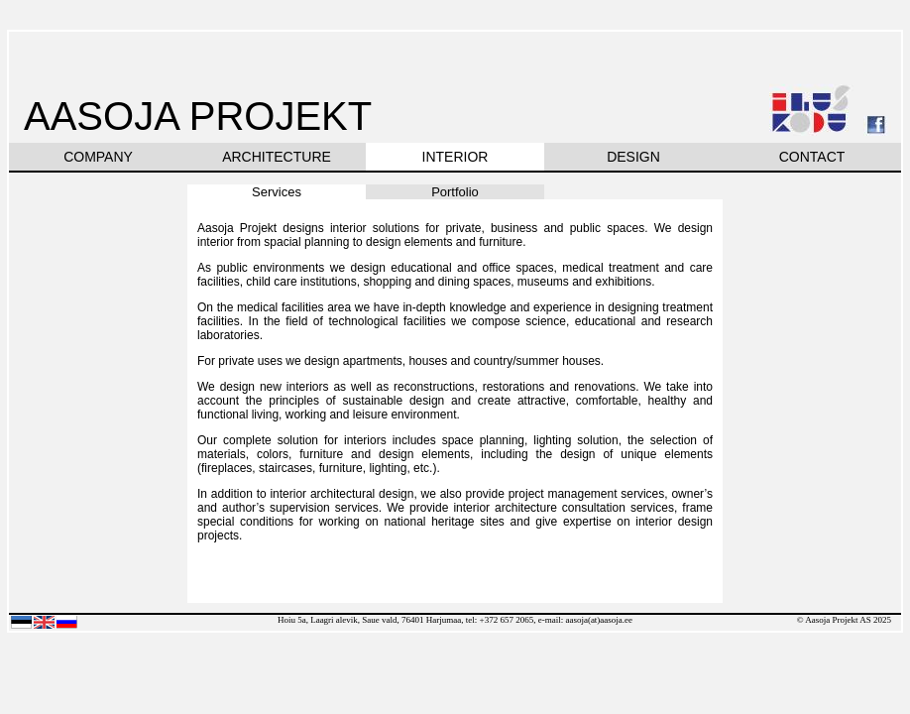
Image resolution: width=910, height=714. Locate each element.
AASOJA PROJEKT (198, 116)
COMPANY (98, 157)
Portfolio (455, 191)
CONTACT (812, 157)
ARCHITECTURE (276, 157)
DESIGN (633, 157)
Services (276, 191)
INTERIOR (455, 157)
